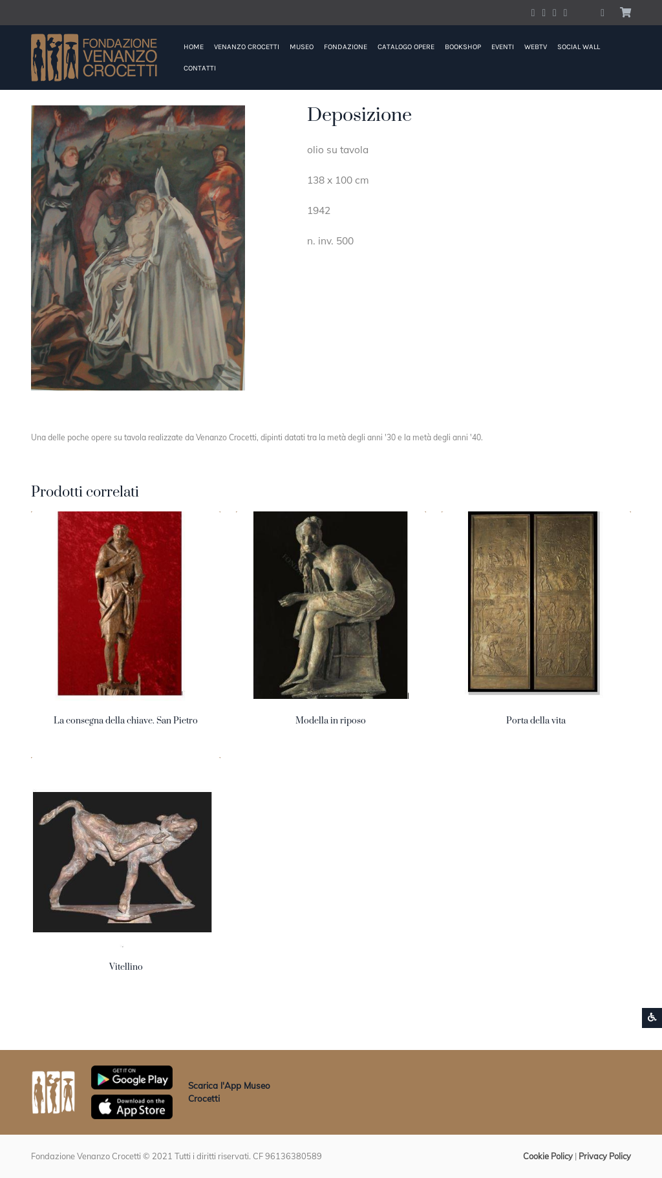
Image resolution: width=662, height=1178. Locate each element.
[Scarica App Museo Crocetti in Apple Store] (132, 1105)
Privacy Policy (605, 1156)
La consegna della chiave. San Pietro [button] (126, 721)
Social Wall (578, 47)
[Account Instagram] (554, 12)
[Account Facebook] (533, 12)
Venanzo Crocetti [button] (246, 47)
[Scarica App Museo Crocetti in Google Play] (132, 1076)
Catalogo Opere (406, 47)
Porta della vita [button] (536, 721)
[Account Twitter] (543, 12)
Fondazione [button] (345, 47)
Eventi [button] (502, 47)
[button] (602, 12)
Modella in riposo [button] (330, 721)
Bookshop (463, 47)
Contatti (200, 68)
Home (194, 47)
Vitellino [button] (126, 967)
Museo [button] (302, 47)
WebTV (535, 47)
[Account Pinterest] (565, 12)
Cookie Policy (548, 1156)
